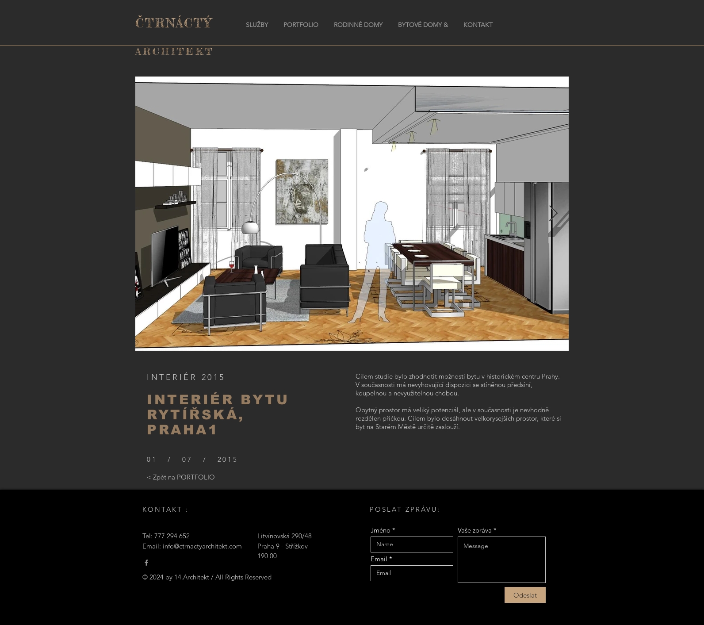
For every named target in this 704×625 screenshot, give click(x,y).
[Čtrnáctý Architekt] (146, 563)
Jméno (380, 530)
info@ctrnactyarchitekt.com (202, 546)
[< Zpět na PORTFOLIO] (181, 477)
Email (379, 559)
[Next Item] (553, 213)
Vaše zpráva (475, 530)
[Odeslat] (525, 595)
